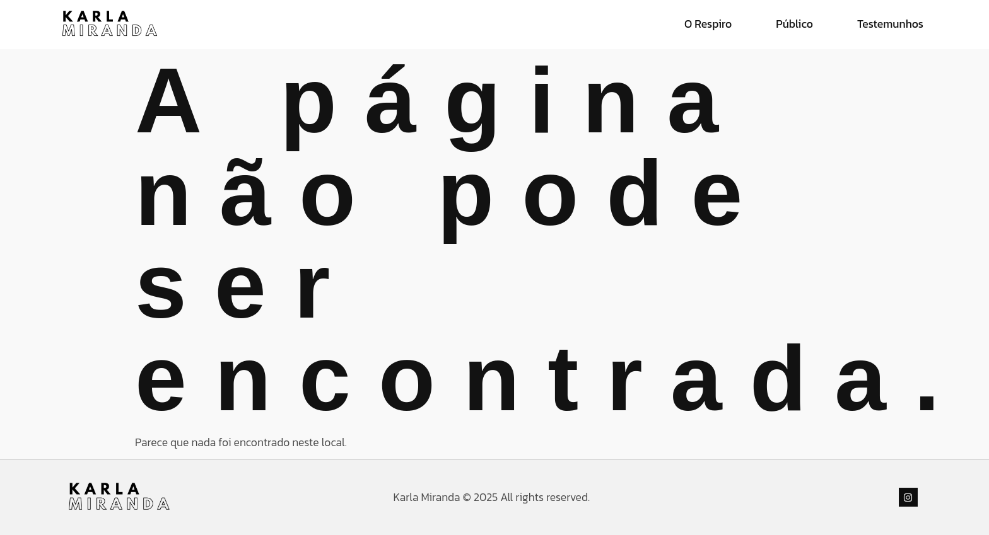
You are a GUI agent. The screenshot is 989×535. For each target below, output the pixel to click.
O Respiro (708, 24)
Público (794, 24)
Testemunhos (890, 24)
